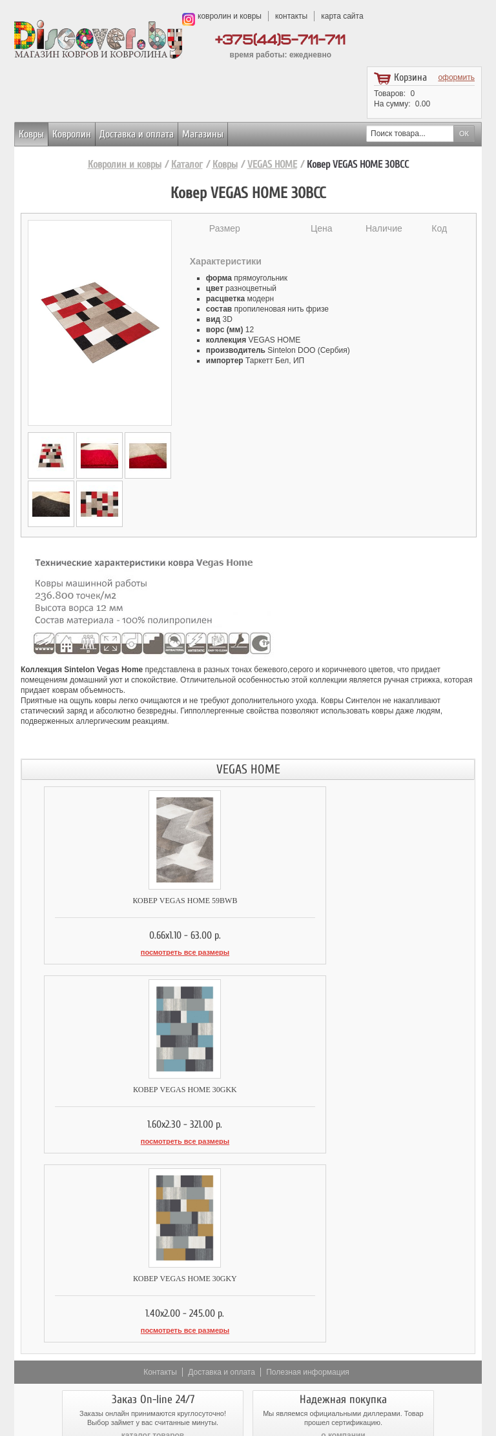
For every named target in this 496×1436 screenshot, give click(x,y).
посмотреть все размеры (134, 952)
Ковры (31, 134)
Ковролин (71, 134)
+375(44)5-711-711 (280, 40)
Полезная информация (307, 1173)
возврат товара (343, 1297)
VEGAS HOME (272, 164)
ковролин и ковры (230, 16)
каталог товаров (152, 1236)
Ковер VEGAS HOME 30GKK (361, 900)
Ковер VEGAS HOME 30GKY (135, 1084)
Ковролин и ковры (124, 164)
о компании (343, 1236)
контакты (291, 16)
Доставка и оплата (136, 134)
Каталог (187, 164)
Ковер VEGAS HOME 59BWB (134, 900)
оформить (456, 77)
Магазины (202, 134)
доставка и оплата (153, 1297)
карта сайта (342, 16)
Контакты (160, 1173)
